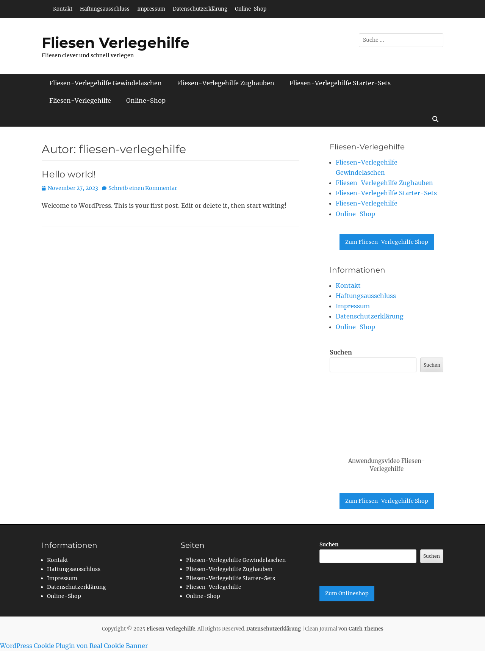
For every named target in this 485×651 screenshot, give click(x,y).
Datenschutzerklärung (200, 9)
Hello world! (68, 174)
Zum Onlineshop (347, 593)
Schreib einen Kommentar (142, 188)
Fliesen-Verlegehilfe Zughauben (225, 83)
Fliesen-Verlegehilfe (80, 100)
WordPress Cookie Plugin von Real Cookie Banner (74, 645)
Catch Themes (366, 629)
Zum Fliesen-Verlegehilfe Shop (386, 241)
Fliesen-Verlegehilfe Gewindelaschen (105, 83)
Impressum (151, 9)
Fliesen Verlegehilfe (115, 43)
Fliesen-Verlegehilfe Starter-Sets (340, 83)
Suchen (341, 352)
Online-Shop (250, 9)
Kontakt (62, 9)
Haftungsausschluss (105, 9)
